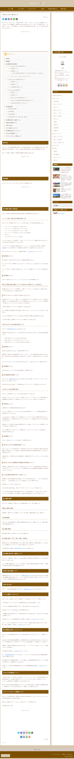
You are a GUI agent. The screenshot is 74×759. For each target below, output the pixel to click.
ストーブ (57, 107)
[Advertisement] (14, 41)
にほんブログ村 (58, 214)
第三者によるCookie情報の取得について (19, 98)
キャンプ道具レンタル (59, 142)
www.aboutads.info (9, 655)
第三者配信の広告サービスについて (13, 131)
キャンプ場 (56, 145)
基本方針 (8, 58)
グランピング (57, 157)
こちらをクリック (32, 252)
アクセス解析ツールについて (12, 128)
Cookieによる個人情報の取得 (14, 90)
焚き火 (56, 125)
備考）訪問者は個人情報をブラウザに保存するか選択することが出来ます (28, 73)
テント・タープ (58, 113)
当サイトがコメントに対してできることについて (21, 76)
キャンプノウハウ (57, 133)
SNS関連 (57, 154)
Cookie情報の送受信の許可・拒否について (19, 103)
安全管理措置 (11, 112)
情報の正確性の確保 (12, 109)
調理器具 (57, 128)
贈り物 (56, 130)
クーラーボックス (58, 104)
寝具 (56, 122)
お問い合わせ (69, 755)
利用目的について (14, 68)
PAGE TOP (37, 750)
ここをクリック (34, 620)
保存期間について (14, 71)
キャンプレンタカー (59, 136)
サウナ (56, 160)
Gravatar (4, 248)
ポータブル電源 (58, 116)
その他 (55, 148)
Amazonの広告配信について (12, 134)
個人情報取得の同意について (17, 87)
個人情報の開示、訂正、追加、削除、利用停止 (17, 117)
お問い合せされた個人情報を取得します (16, 79)
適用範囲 (8, 61)
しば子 (62, 68)
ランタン (57, 119)
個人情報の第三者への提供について (13, 120)
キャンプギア (56, 98)
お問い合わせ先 (9, 126)
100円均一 (57, 101)
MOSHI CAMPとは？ (58, 95)
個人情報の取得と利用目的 (11, 64)
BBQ (56, 151)
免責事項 (63, 755)
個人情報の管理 (9, 107)
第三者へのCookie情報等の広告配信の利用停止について (22, 100)
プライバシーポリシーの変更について (13, 136)
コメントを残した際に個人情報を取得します (17, 66)
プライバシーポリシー (56, 755)
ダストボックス (58, 110)
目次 (8, 54)
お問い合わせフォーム (13, 329)
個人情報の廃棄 (11, 114)
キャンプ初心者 (58, 139)
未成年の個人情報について (11, 123)
